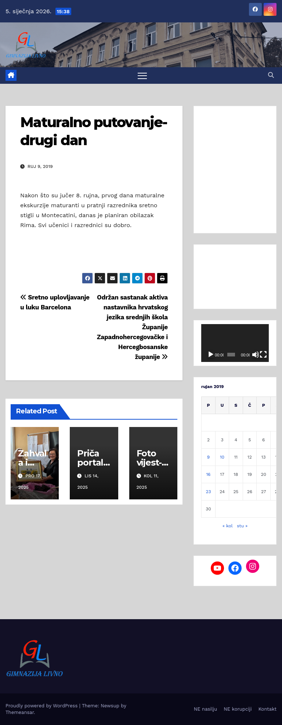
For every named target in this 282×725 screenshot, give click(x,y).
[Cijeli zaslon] (263, 354)
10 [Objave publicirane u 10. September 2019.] (222, 457)
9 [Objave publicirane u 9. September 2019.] (208, 457)
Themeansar (20, 712)
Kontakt (267, 709)
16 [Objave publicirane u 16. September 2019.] (208, 474)
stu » (242, 525)
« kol (227, 525)
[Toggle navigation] (142, 75)
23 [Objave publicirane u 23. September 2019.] (208, 491)
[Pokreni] (210, 354)
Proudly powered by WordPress (42, 705)
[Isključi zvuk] (255, 354)
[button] (271, 75)
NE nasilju (205, 709)
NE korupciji (238, 709)
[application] (235, 343)
